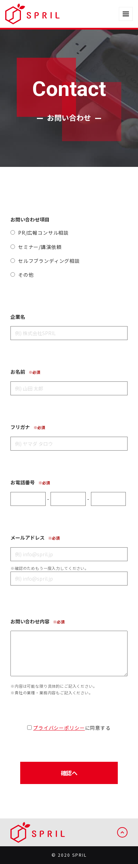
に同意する (68, 727)
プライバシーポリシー (59, 727)
